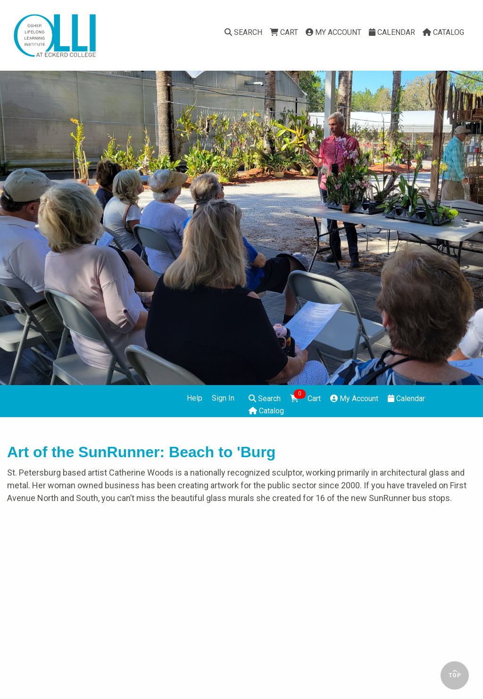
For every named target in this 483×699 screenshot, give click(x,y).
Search (243, 32)
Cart (284, 32)
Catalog (443, 32)
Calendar (392, 32)
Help (194, 398)
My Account (333, 32)
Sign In (223, 398)
